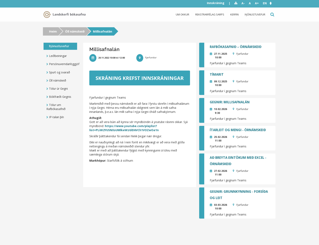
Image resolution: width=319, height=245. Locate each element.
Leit (271, 15)
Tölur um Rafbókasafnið (56, 107)
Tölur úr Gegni (58, 88)
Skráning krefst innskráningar (140, 78)
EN (265, 3)
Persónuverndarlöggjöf (63, 64)
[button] (272, 3)
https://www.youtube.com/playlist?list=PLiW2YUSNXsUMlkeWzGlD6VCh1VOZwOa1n (124, 128)
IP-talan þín (56, 117)
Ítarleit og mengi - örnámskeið (238, 130)
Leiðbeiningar (58, 56)
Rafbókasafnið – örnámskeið (235, 47)
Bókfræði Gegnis (60, 97)
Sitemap (235, 3)
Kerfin (234, 14)
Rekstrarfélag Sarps (209, 14)
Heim (53, 31)
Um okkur (182, 14)
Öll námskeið (75, 31)
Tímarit (217, 74)
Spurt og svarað (59, 72)
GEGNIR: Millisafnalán (230, 102)
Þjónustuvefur (255, 14)
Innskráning (215, 3)
